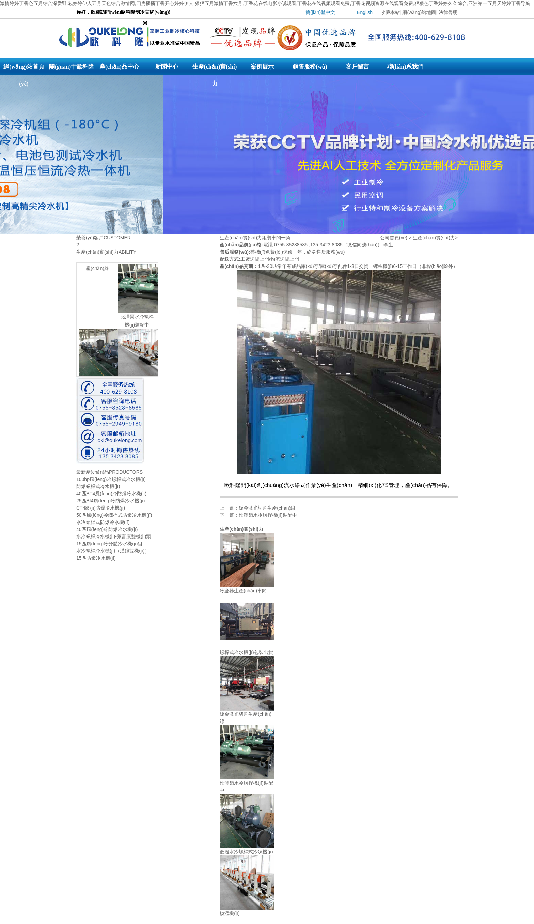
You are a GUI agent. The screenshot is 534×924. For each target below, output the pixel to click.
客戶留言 (357, 66)
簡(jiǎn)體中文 (320, 12)
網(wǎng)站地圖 (419, 12)
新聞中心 (166, 66)
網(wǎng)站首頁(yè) (23, 69)
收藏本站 (390, 12)
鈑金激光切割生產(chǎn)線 (267, 508)
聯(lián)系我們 (405, 66)
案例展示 (262, 66)
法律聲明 (448, 12)
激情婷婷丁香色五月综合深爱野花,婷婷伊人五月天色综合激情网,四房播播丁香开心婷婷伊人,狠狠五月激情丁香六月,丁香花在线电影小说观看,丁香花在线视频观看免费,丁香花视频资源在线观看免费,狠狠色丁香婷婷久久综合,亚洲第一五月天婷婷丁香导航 (265, 3)
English (365, 12)
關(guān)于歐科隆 (71, 66)
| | (375, 14)
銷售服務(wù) (310, 66)
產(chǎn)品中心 (119, 66)
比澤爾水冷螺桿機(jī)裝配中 (268, 515)
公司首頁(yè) (393, 237)
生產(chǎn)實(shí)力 (214, 69)
